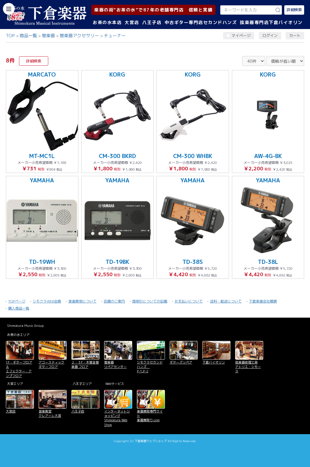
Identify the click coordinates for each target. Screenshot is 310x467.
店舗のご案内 (114, 301)
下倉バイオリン (213, 362)
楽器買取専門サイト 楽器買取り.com (150, 416)
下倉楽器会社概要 (263, 301)
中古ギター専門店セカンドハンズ (201, 22)
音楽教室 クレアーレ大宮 (50, 413)
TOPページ (16, 301)
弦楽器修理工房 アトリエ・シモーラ (248, 367)
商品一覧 (28, 36)
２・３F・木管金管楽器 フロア (85, 364)
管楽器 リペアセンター (115, 364)
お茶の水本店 (107, 22)
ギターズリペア (181, 362)
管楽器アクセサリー (79, 36)
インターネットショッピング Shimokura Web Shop (117, 418)
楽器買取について (82, 301)
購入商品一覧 (18, 308)
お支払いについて (189, 301)
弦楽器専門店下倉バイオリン (271, 22)
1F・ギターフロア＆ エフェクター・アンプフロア (19, 369)
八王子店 (151, 22)
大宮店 (132, 22)
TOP (10, 36)
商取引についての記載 (149, 301)
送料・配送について (226, 301)
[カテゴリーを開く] (9, 9)
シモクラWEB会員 (47, 301)
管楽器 (48, 36)
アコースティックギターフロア (51, 364)
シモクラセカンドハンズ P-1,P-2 (150, 367)
